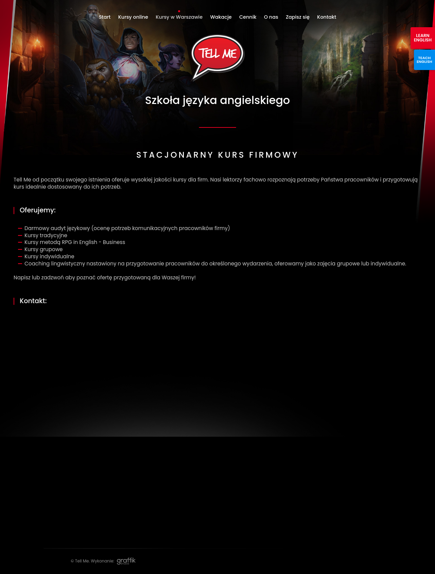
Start (105, 17)
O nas (271, 17)
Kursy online (133, 17)
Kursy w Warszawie (179, 17)
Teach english (424, 59)
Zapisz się (298, 17)
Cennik (247, 17)
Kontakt (326, 17)
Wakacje (220, 17)
